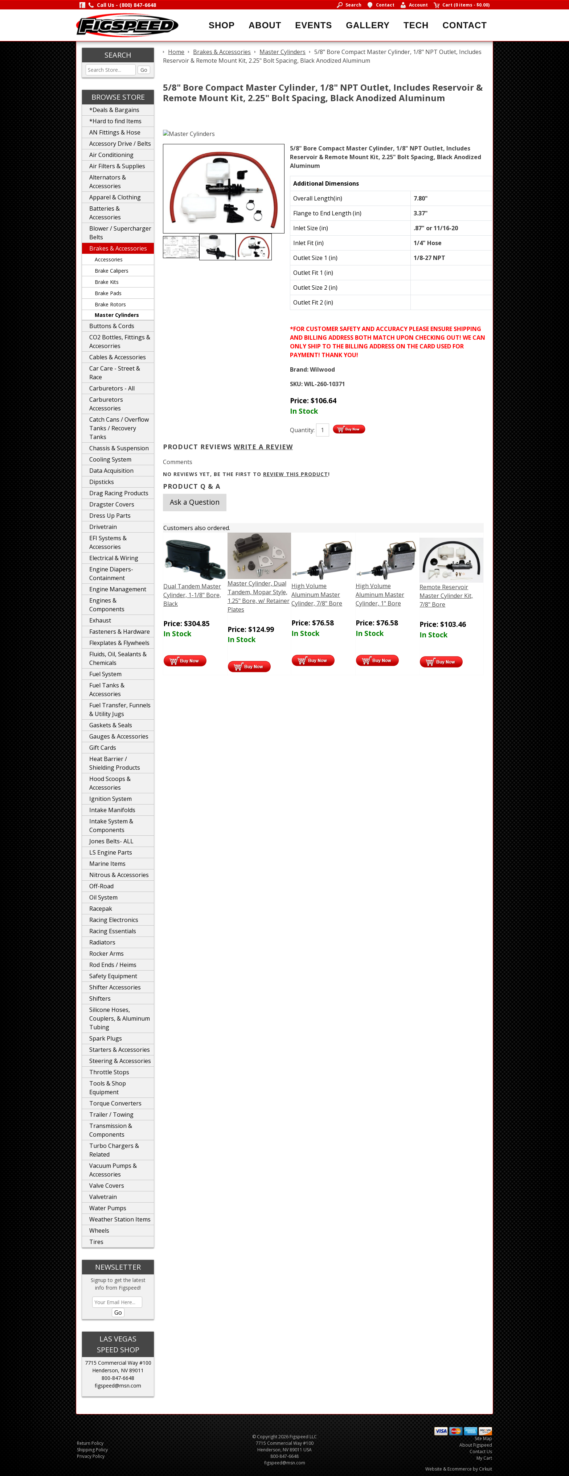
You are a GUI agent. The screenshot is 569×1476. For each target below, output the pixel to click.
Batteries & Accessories (105, 212)
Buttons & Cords (111, 326)
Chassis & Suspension (119, 448)
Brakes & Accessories (118, 248)
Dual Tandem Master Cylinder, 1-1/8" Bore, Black (192, 595)
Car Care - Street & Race (114, 372)
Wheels (99, 1231)
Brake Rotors (110, 304)
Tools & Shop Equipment (107, 1087)
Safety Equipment (113, 976)
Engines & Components (106, 604)
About (265, 25)
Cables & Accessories (117, 357)
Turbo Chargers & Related (114, 1150)
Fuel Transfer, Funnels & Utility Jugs (120, 709)
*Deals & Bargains (114, 110)
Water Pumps (107, 1208)
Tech (416, 25)
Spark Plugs (105, 1038)
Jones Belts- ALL (111, 841)
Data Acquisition (111, 471)
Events (313, 25)
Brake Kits (107, 281)
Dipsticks (101, 482)
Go (143, 69)
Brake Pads (108, 293)
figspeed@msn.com (118, 1385)
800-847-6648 (118, 1377)
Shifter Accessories (115, 987)
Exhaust (100, 620)
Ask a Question (195, 502)
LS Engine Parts (110, 852)
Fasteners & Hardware (119, 632)
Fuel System (105, 674)
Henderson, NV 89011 (118, 1370)
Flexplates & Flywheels (119, 643)
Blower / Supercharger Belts (120, 232)
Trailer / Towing (111, 1115)
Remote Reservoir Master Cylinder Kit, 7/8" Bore (446, 595)
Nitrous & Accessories (119, 875)
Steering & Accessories (120, 1061)
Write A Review (263, 446)
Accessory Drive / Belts (120, 144)
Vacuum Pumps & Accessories (113, 1170)
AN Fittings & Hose (114, 132)
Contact (464, 25)
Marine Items (107, 864)
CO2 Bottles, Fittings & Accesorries (119, 341)
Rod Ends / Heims (112, 965)
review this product (295, 474)
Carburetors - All (112, 388)
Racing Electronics (113, 920)
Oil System (103, 897)
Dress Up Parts (110, 516)
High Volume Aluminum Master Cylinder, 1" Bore (380, 594)
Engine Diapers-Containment (111, 573)
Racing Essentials (112, 931)
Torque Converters (115, 1103)
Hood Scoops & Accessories (110, 783)
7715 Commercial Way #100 (118, 1362)
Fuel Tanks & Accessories (106, 689)
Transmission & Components (110, 1130)
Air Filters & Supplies (117, 166)
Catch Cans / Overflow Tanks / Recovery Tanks (119, 428)
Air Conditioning (111, 155)
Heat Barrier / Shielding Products (114, 763)
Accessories (109, 259)
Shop (222, 25)
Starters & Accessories (119, 1050)
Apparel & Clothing (115, 197)
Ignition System (110, 799)
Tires (96, 1242)
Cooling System (110, 459)
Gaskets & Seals (110, 725)
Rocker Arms (106, 954)
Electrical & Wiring (113, 558)
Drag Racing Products (118, 493)
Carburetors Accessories (106, 404)
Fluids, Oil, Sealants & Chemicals (118, 658)
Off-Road (101, 886)
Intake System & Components (111, 825)
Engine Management (117, 589)
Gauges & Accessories (118, 736)
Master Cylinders (117, 314)
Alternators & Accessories (107, 181)
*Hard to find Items (115, 121)
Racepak (100, 909)
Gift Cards (102, 748)
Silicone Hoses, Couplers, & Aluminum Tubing (119, 1018)
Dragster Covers (111, 504)
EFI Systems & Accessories (108, 542)
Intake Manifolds (112, 810)
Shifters (100, 998)
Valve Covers (106, 1186)
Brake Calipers (111, 270)
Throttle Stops (109, 1072)
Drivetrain (103, 527)
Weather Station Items (120, 1219)
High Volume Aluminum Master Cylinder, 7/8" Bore (316, 594)
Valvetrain (103, 1197)
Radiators (102, 942)
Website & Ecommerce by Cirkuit (458, 1469)
